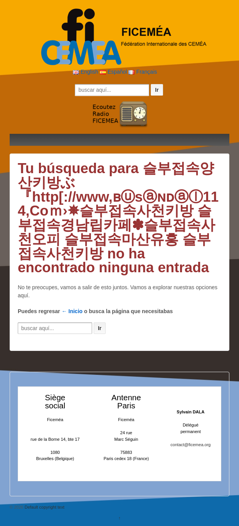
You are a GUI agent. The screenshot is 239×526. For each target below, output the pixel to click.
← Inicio (72, 311)
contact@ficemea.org (190, 444)
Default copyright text (44, 507)
